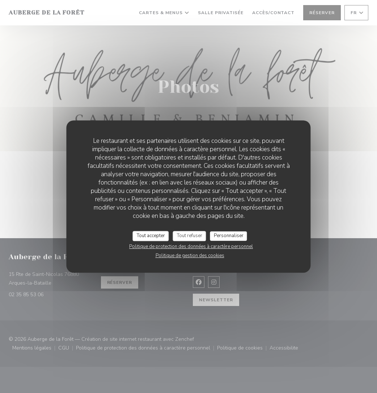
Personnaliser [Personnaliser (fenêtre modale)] (228, 235)
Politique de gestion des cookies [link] (190, 255)
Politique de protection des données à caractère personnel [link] (191, 246)
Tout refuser (189, 235)
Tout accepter (151, 235)
